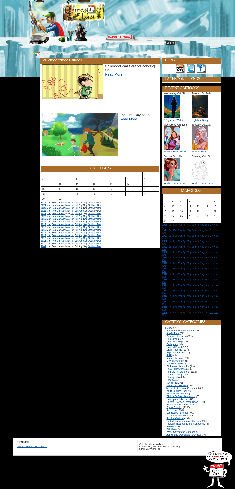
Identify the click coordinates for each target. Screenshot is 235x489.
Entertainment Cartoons (179, 404)
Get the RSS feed (180, 69)
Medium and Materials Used (179, 330)
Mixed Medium (174, 360)
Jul (76, 202)
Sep (85, 202)
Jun (72, 205)
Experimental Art (175, 352)
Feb (54, 205)
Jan (49, 205)
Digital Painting (174, 350)
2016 (43, 227)
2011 (43, 241)
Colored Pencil (174, 347)
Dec (99, 208)
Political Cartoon (175, 418)
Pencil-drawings (175, 374)
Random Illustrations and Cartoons (185, 423)
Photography (173, 377)
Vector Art (172, 382)
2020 (43, 216)
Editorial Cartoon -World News (182, 402)
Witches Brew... (200, 151)
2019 (43, 219)
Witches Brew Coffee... (176, 151)
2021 (43, 213)
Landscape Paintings (177, 413)
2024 (43, 205)
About (44, 43)
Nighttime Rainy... (201, 120)
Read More (113, 74)
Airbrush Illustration (177, 336)
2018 (43, 221)
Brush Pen (172, 339)
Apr (63, 208)
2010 (43, 243)
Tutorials (75, 43)
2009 (43, 246)
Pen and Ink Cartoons (178, 371)
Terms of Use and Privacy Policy (32, 446)
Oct (90, 202)
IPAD (169, 355)
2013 (43, 235)
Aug (80, 202)
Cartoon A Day (93, 13)
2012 (43, 238)
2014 (43, 232)
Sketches (171, 426)
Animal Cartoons (175, 393)
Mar (58, 205)
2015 (43, 230)
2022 (43, 210)
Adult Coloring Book (177, 391)
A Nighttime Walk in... (175, 120)
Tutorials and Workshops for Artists (183, 434)
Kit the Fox (172, 410)
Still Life (171, 429)
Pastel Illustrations (176, 369)
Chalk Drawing (174, 341)
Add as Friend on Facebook (201, 69)
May (67, 205)
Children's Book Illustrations (181, 396)
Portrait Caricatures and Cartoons (184, 421)
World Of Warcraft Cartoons (181, 432)
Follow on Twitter (191, 69)
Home (32, 43)
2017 (43, 224)
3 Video (168, 328)
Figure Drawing (174, 407)
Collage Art (172, 344)
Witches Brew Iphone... (176, 183)
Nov (94, 208)
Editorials (59, 43)
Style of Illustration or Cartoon (180, 388)
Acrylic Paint (173, 333)
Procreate (172, 380)
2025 (43, 202)
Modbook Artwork (176, 363)
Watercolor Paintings (177, 385)
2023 (43, 208)
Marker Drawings (175, 358)
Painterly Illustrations (177, 415)
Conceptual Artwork (177, 399)
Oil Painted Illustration (178, 366)
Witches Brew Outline (203, 183)
